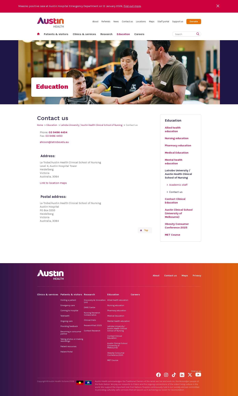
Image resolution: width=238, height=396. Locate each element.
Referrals (105, 21)
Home (39, 34)
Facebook (159, 259)
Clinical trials (90, 320)
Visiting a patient (68, 300)
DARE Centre (89, 307)
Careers (139, 34)
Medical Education (115, 316)
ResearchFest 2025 (93, 325)
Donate (194, 21)
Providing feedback (69, 326)
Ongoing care (66, 321)
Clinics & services (84, 34)
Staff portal (163, 21)
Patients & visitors (56, 34)
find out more (132, 6)
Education (123, 34)
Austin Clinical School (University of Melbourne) (117, 345)
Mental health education (118, 321)
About (95, 21)
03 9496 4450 (54, 135)
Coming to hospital (69, 310)
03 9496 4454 (58, 132)
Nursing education (115, 305)
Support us (177, 21)
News (116, 21)
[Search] (182, 34)
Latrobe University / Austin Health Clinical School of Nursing (91, 125)
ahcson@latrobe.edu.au (54, 142)
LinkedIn (182, 259)
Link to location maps (53, 182)
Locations (141, 21)
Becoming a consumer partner (70, 332)
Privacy (197, 275)
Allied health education (117, 300)
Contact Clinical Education (114, 337)
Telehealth (65, 316)
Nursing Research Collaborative (92, 314)
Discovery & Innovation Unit (95, 301)
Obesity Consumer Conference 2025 (115, 354)
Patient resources (68, 346)
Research (106, 34)
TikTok (175, 259)
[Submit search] (198, 34)
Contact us (127, 21)
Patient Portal (66, 352)
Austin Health (50, 21)
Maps (151, 21)
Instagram (167, 259)
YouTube (198, 259)
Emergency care (67, 305)
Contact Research (92, 330)
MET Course (112, 360)
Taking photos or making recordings (71, 340)
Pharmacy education (116, 310)
